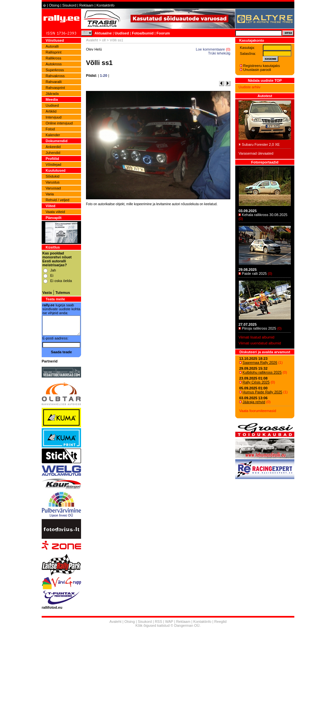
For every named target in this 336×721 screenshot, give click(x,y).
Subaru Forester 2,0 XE (261, 144)
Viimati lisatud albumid (256, 337)
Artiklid (51, 111)
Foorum (163, 33)
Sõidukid (52, 176)
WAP (169, 621)
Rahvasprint (55, 88)
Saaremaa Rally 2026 (259, 362)
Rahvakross (55, 76)
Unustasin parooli (257, 70)
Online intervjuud (59, 123)
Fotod (50, 129)
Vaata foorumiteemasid (257, 411)
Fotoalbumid (143, 33)
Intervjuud (53, 117)
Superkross (55, 70)
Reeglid (220, 621)
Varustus (53, 182)
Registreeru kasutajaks (261, 66)
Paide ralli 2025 (254, 273)
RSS (158, 621)
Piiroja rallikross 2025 (259, 328)
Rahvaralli (54, 82)
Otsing (54, 5)
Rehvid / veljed (57, 200)
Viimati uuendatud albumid (260, 343)
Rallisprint (53, 52)
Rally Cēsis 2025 (256, 382)
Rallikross (53, 58)
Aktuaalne (103, 33)
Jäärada (52, 94)
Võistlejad (53, 164)
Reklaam (86, 5)
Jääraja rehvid (253, 402)
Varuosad (53, 188)
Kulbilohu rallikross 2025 (262, 372)
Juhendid (53, 153)
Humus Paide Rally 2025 (262, 392)
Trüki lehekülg (219, 53)
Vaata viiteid (55, 212)
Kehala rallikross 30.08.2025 (264, 215)
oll (104, 40)
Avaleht (92, 40)
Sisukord (69, 5)
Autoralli (52, 46)
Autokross (54, 64)
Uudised (122, 33)
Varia (50, 194)
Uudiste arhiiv (250, 87)
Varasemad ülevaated (256, 153)
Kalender (53, 135)
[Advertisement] (158, 299)
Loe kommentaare (210, 49)
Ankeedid (53, 147)
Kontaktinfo (105, 5)
